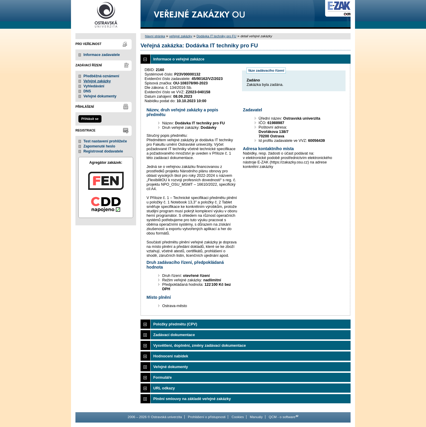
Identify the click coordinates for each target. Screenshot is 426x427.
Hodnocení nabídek (170, 356)
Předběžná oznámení (101, 76)
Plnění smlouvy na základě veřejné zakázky (192, 398)
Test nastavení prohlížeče (105, 141)
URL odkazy (164, 388)
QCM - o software (282, 417)
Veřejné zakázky (97, 81)
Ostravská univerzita (106, 14)
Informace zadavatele (101, 55)
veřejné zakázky (180, 36)
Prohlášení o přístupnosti (206, 417)
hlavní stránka (155, 36)
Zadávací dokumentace (174, 335)
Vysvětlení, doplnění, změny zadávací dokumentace (199, 345)
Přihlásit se (90, 119)
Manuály (256, 417)
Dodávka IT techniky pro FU (216, 36)
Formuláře (162, 377)
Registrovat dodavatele (103, 151)
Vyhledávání (93, 86)
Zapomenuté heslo (99, 146)
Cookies (238, 417)
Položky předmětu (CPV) (175, 324)
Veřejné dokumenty (99, 96)
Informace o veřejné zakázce (178, 59)
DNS (87, 91)
